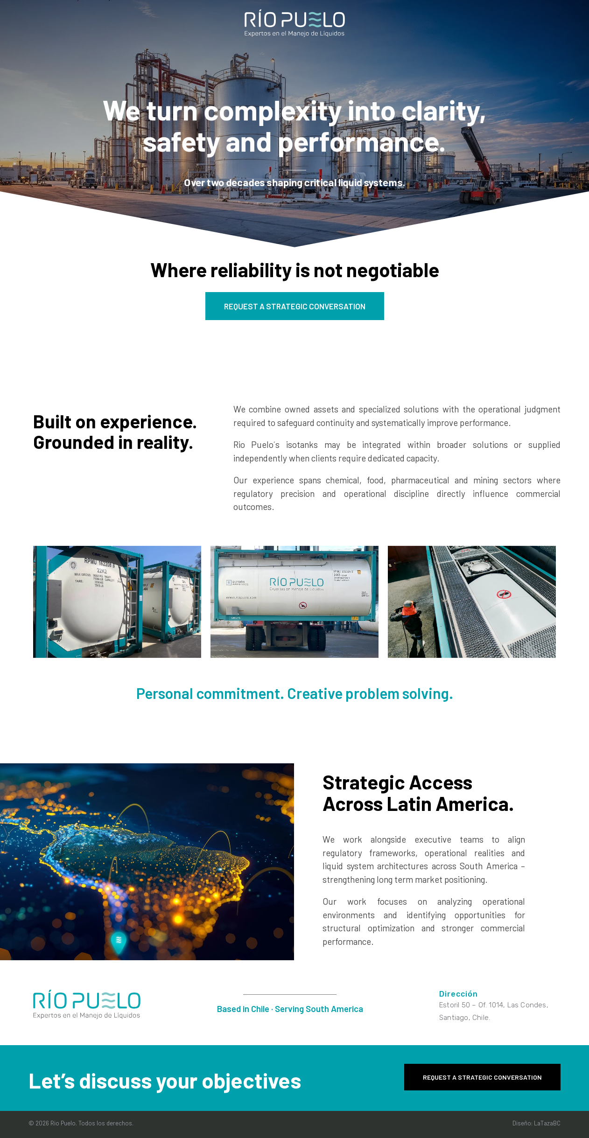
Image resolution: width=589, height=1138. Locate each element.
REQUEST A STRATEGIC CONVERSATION (294, 306)
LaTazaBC (547, 1123)
